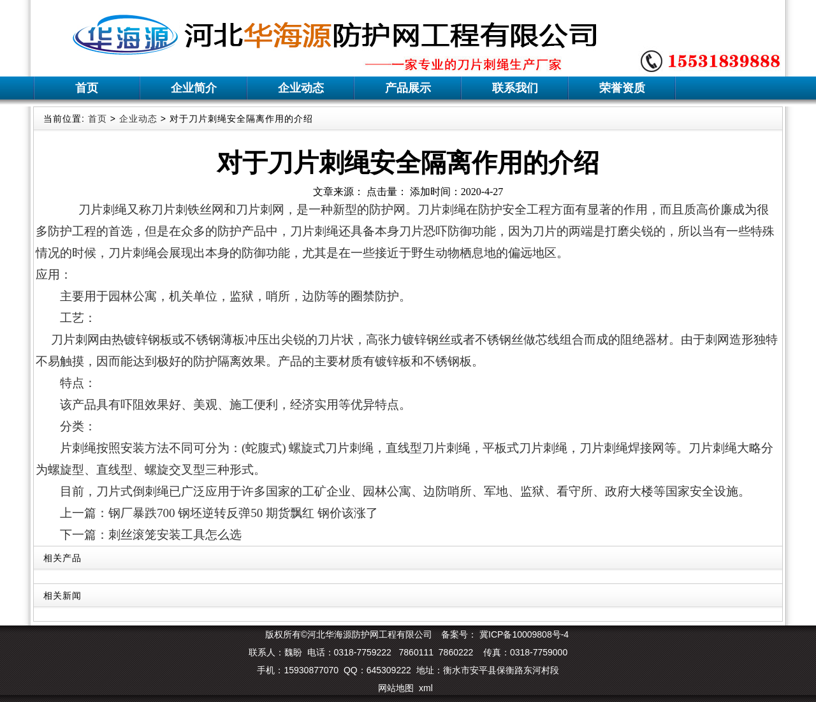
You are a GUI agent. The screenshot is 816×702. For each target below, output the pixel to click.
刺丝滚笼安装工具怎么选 (175, 534)
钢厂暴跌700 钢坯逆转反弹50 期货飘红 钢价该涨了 (243, 513)
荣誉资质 (622, 88)
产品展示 (408, 88)
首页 (86, 88)
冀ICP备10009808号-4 (523, 634)
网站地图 (396, 688)
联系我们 (515, 88)
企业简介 (194, 88)
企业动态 (301, 88)
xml (426, 688)
